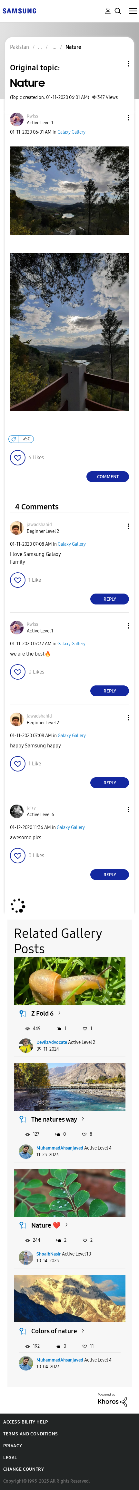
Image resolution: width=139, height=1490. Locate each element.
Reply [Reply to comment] (110, 599)
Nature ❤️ (46, 1225)
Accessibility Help (25, 1422)
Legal (10, 1457)
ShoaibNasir (48, 1254)
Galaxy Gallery (71, 132)
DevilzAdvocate (51, 1042)
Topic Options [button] (117, 64)
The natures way (54, 1119)
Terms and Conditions (30, 1434)
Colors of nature (54, 1331)
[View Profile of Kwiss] (32, 116)
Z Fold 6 (42, 1013)
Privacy (12, 1446)
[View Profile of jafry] (31, 808)
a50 (26, 439)
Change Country (23, 1469)
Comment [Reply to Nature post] (108, 477)
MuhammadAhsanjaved (59, 1148)
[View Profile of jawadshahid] (39, 524)
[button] (117, 118)
